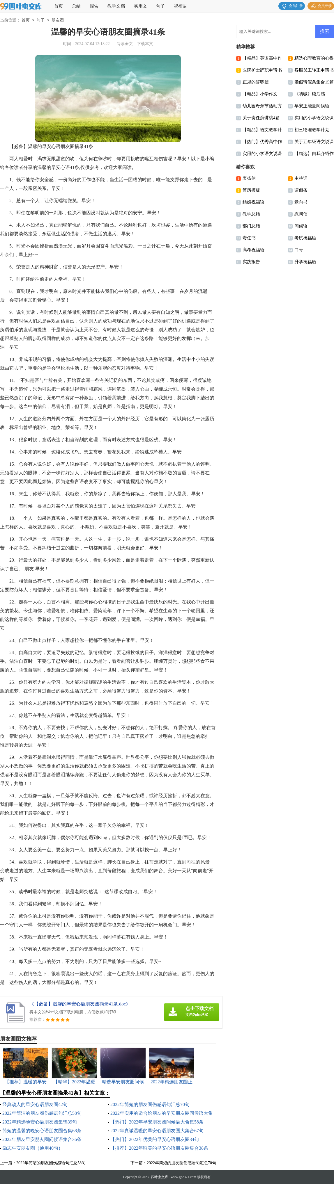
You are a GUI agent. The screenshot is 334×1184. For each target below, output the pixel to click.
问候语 (301, 226)
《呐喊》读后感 (309, 94)
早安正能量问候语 (311, 106)
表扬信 (249, 178)
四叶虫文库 (159, 1177)
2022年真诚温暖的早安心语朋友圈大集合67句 (157, 1130)
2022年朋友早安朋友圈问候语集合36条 (42, 1139)
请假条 (301, 190)
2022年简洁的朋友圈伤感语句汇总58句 (42, 1113)
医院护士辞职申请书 (262, 70)
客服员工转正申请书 (314, 70)
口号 (298, 250)
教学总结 (251, 214)
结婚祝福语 (253, 202)
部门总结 (251, 226)
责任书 (249, 238)
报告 (94, 6)
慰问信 (301, 214)
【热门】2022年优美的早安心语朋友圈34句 (154, 1139)
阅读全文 (124, 44)
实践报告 (251, 261)
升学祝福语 (305, 261)
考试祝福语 (305, 238)
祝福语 (180, 6)
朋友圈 (58, 20)
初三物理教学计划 (311, 129)
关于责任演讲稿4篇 (261, 117)
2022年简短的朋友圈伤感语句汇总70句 (150, 1104)
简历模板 (251, 190)
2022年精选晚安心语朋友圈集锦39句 (39, 1121)
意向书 (301, 202)
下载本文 (145, 44)
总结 (76, 6)
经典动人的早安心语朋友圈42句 (35, 1104)
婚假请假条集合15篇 (314, 82)
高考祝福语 (253, 250)
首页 (58, 6)
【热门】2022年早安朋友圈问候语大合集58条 (157, 1121)
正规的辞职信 (256, 82)
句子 (160, 6)
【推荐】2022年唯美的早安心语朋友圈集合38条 (159, 1148)
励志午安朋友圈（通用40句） (32, 1148)
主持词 (301, 178)
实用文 (140, 6)
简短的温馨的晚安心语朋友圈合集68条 (42, 1130)
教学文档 (116, 6)
